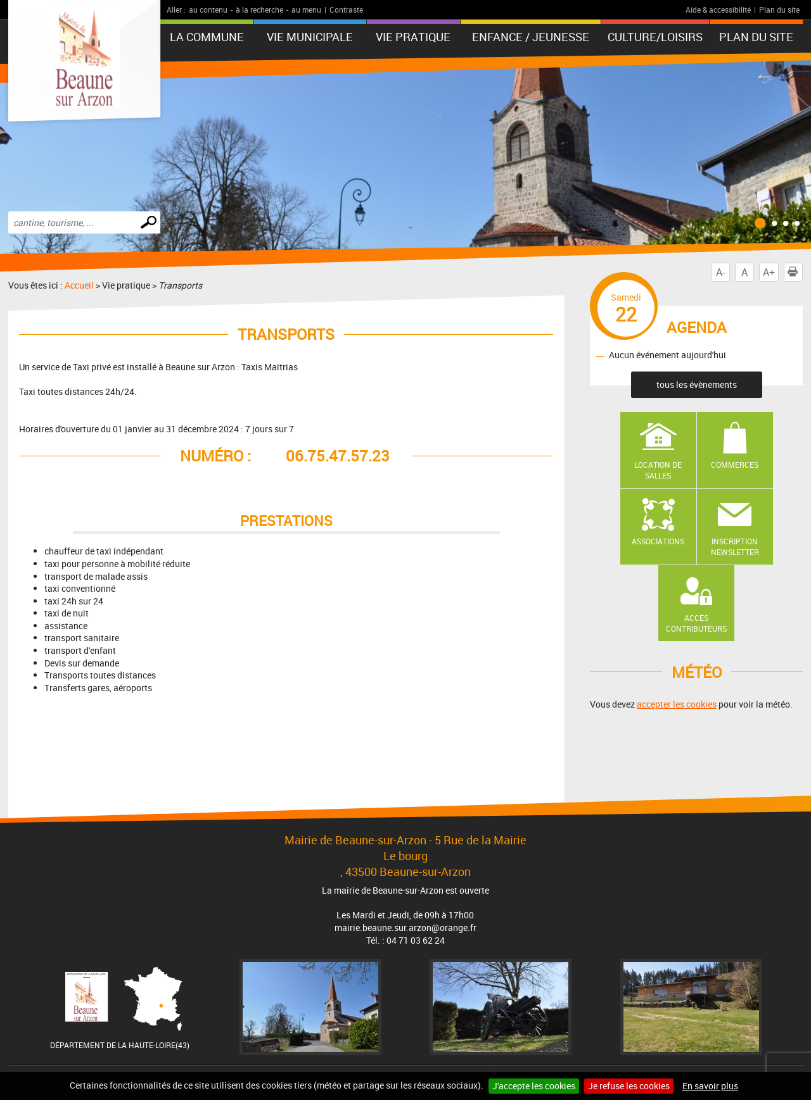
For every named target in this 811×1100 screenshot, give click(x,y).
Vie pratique (413, 36)
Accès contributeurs (696, 623)
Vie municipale (310, 36)
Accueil (79, 285)
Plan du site (779, 9)
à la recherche (259, 9)
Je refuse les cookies (629, 1086)
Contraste (346, 9)
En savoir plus (710, 1086)
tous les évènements (696, 384)
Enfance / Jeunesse (530, 36)
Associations (658, 541)
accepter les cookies (677, 704)
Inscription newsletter (735, 546)
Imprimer (795, 272)
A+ (769, 272)
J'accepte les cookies (533, 1086)
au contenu (208, 9)
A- (720, 272)
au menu (306, 9)
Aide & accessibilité (718, 9)
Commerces (734, 464)
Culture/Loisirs (655, 36)
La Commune (207, 36)
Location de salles (658, 469)
